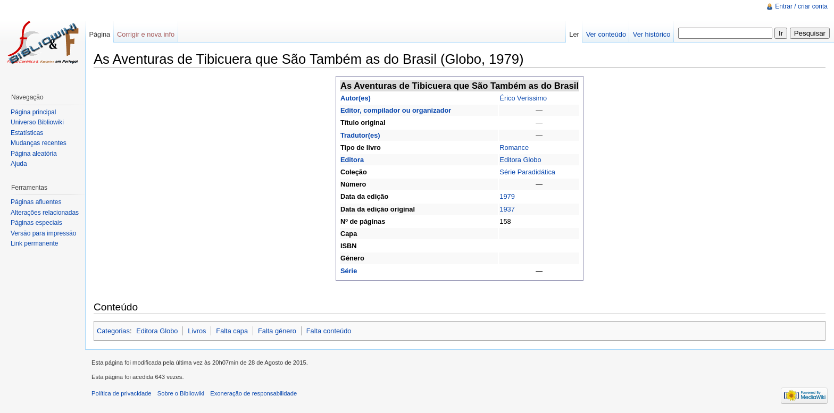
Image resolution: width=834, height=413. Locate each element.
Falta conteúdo (329, 331)
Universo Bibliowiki (37, 122)
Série (348, 271)
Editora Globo (520, 160)
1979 (506, 196)
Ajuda (19, 163)
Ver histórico (651, 34)
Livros (197, 331)
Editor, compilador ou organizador (395, 110)
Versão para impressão (43, 233)
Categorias (113, 331)
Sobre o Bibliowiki (180, 393)
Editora (352, 160)
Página (99, 34)
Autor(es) (355, 98)
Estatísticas (27, 133)
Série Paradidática (527, 172)
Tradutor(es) (360, 135)
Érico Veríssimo (523, 98)
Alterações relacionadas (45, 212)
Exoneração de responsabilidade (253, 393)
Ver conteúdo (606, 34)
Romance (514, 147)
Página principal (33, 112)
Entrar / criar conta (801, 6)
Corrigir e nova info (145, 34)
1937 (506, 209)
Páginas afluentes (36, 202)
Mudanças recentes (38, 143)
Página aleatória (34, 153)
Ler (574, 34)
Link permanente (34, 243)
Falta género (277, 331)
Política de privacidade (121, 393)
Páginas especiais (36, 222)
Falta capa (232, 331)
